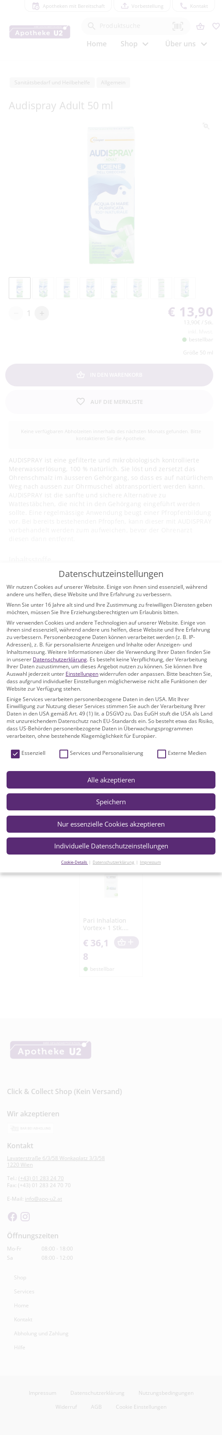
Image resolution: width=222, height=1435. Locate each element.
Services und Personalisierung (101, 753)
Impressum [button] (150, 862)
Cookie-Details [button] (74, 862)
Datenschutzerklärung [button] (114, 862)
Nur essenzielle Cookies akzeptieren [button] (111, 824)
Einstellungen (82, 674)
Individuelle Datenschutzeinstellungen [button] (111, 845)
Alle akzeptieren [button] (111, 779)
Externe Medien (181, 753)
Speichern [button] (111, 801)
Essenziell (28, 753)
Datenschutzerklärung (60, 659)
